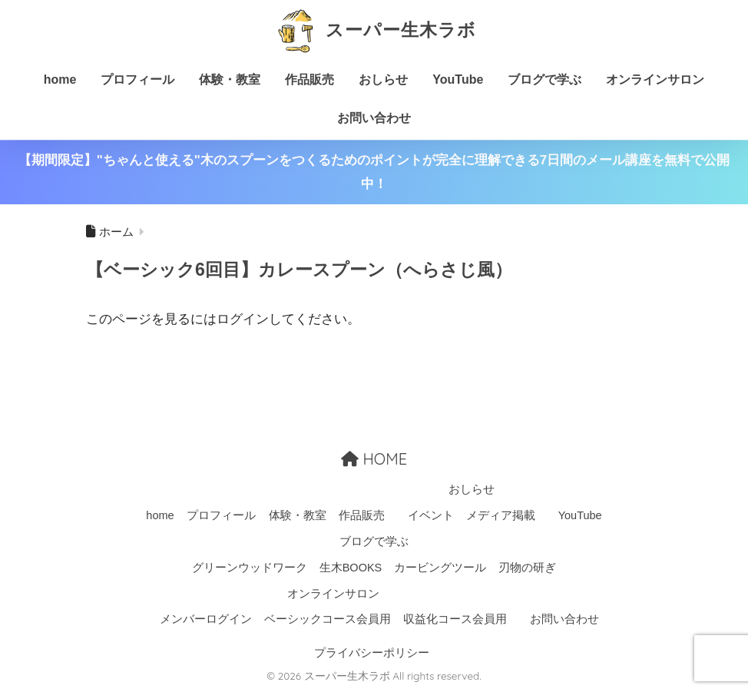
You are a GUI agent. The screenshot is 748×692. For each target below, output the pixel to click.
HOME (374, 459)
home (60, 79)
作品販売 (309, 79)
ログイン (243, 319)
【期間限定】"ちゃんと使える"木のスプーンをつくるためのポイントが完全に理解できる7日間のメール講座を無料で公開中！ (374, 172)
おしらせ (383, 79)
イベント (431, 515)
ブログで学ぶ (544, 79)
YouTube (457, 79)
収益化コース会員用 (455, 619)
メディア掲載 (500, 515)
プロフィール (137, 79)
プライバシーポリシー (371, 653)
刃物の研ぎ (527, 567)
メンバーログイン (206, 619)
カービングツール (440, 567)
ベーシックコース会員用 (327, 619)
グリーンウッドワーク (249, 567)
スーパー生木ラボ (373, 29)
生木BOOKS (350, 567)
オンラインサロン (655, 79)
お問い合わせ (374, 117)
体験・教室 (229, 79)
